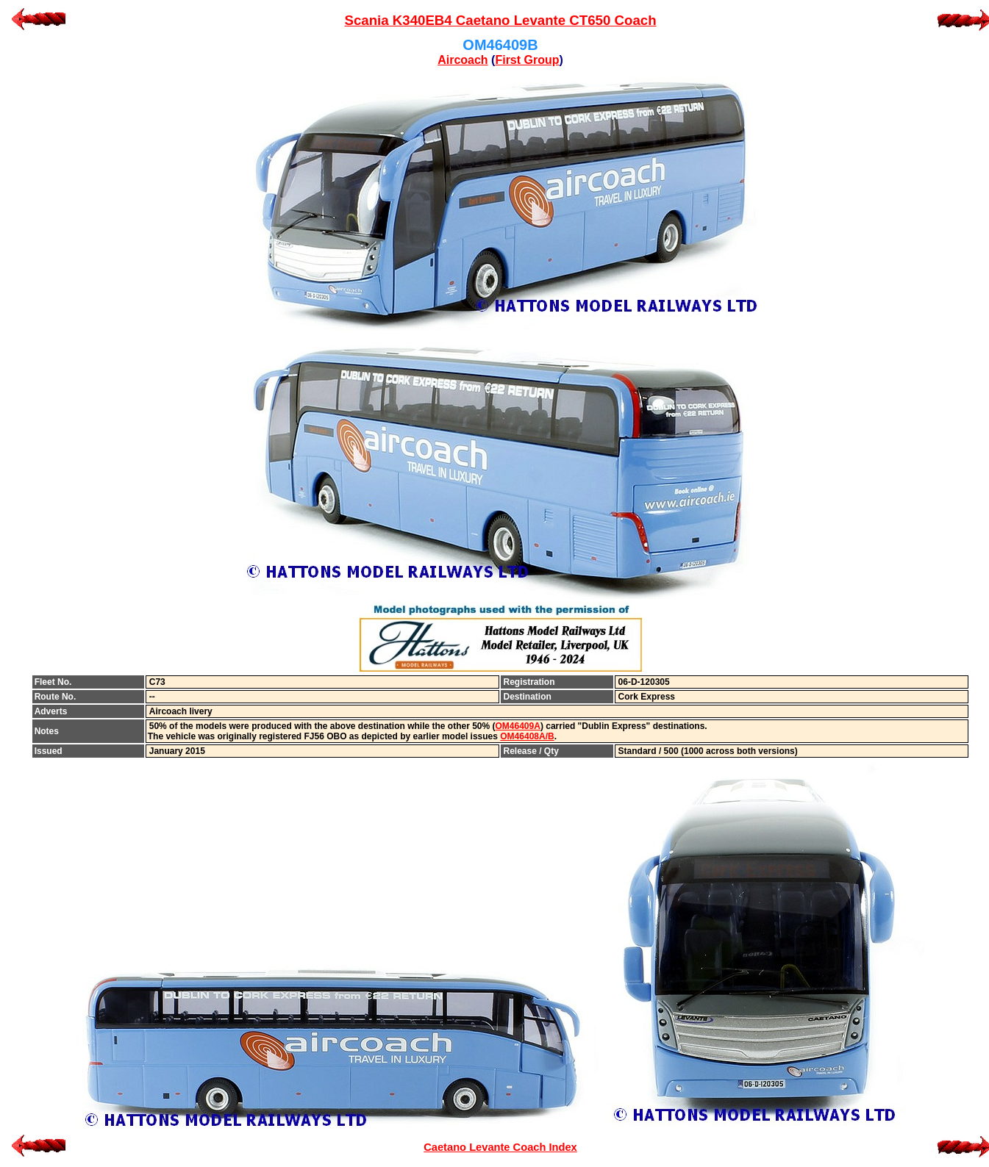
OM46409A (518, 726)
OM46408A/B (527, 736)
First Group (527, 60)
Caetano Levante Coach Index (500, 1147)
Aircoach (463, 60)
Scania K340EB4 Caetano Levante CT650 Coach (500, 20)
